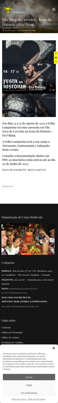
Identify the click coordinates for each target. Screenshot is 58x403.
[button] (53, 348)
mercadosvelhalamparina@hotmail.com (20, 306)
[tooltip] (56, 53)
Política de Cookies (18, 399)
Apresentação (6, 28)
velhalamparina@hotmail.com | (23, 288)
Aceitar (29, 377)
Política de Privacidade (36, 399)
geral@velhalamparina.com (14, 292)
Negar (29, 385)
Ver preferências (29, 392)
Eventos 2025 (17, 28)
